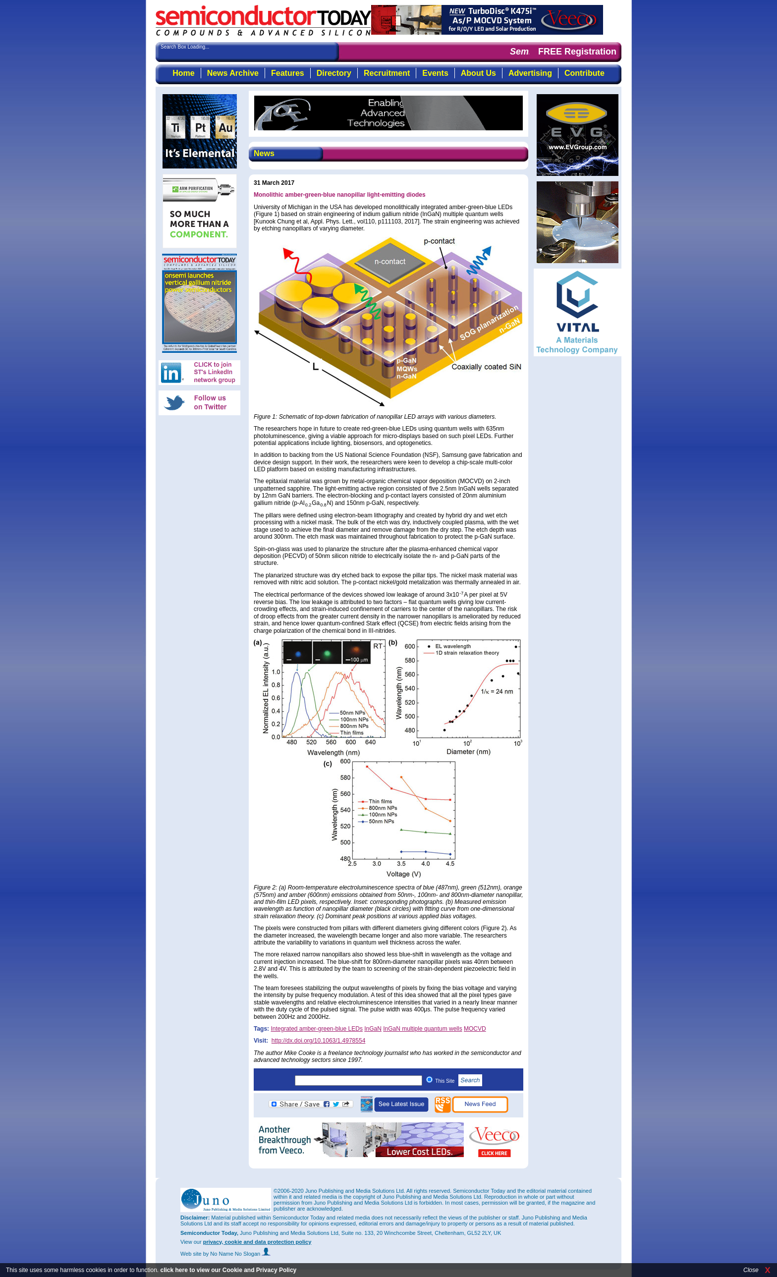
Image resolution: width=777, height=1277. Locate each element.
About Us (478, 73)
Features (287, 73)
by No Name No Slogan (237, 1254)
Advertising (530, 73)
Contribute (584, 73)
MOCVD (475, 1028)
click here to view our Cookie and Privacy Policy (228, 1270)
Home (183, 73)
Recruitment (387, 73)
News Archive (233, 73)
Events (435, 73)
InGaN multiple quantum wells (422, 1028)
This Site (458, 1081)
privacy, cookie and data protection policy (257, 1242)
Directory (334, 73)
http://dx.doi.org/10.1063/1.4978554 (319, 1040)
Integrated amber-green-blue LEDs (316, 1028)
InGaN (373, 1028)
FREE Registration (577, 51)
